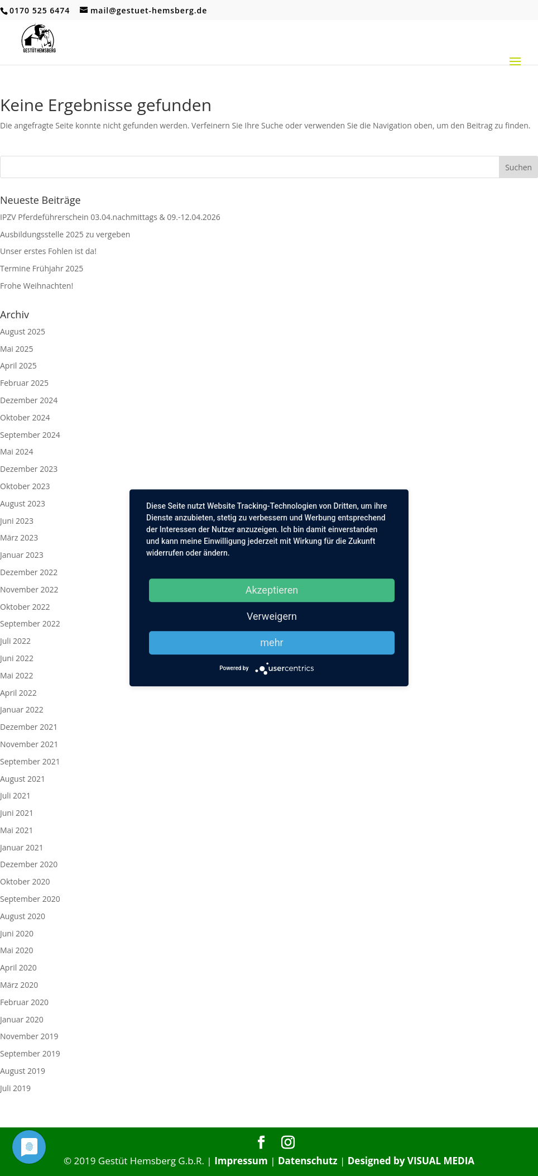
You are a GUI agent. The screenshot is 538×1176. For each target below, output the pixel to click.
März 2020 (19, 984)
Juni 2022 (16, 658)
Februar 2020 (24, 1002)
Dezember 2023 (28, 468)
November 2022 (29, 589)
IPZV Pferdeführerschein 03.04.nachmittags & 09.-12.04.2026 (110, 217)
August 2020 (22, 916)
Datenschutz (308, 1160)
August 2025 (22, 331)
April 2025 (18, 365)
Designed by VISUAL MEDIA (411, 1160)
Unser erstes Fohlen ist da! (48, 251)
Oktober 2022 (25, 606)
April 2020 (18, 967)
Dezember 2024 (28, 400)
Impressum (241, 1160)
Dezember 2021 (28, 726)
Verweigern (272, 616)
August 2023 (22, 503)
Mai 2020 (16, 950)
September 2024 (30, 434)
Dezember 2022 (28, 572)
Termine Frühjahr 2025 (41, 268)
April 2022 (18, 692)
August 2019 (22, 1070)
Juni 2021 (16, 812)
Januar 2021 (22, 847)
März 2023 (19, 537)
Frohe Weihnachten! (36, 285)
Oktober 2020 (25, 881)
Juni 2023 (16, 520)
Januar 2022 (22, 709)
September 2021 (30, 761)
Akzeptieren (272, 590)
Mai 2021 (16, 830)
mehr (271, 642)
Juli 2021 (15, 795)
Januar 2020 (22, 1019)
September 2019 (30, 1053)
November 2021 (29, 744)
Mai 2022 (16, 675)
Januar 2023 (22, 554)
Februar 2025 (24, 382)
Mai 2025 (16, 348)
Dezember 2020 (28, 864)
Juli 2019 (15, 1088)
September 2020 (30, 898)
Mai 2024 (16, 451)
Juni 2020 (16, 933)
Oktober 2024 (25, 417)
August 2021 (22, 778)
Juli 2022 (15, 640)
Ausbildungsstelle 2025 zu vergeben (65, 234)
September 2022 (30, 623)
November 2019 (29, 1036)
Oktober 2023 (25, 486)
